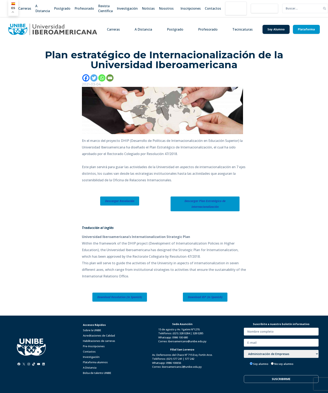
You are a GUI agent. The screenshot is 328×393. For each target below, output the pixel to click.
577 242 (189, 359)
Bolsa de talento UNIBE (97, 373)
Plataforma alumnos (95, 362)
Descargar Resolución (119, 201)
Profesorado (208, 29)
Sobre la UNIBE (92, 330)
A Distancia (143, 29)
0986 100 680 (180, 337)
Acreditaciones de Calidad (99, 335)
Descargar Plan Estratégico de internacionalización (205, 204)
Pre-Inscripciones (94, 346)
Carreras (113, 29)
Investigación (91, 357)
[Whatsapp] (102, 78)
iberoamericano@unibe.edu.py (187, 341)
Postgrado (175, 29)
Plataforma (306, 29)
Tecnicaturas (242, 29)
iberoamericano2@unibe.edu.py (182, 367)
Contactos (89, 351)
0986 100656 (173, 363)
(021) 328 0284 (181, 333)
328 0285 (198, 333)
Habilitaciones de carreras (99, 341)
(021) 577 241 (174, 359)
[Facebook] (85, 78)
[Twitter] (93, 78)
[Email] (110, 78)
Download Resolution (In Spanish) (119, 297)
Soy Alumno (276, 29)
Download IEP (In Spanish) (205, 297)
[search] (301, 8)
